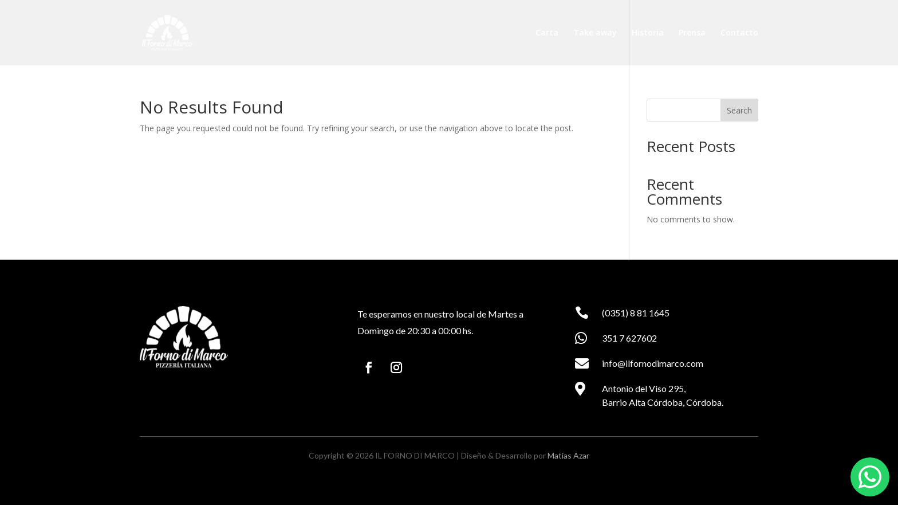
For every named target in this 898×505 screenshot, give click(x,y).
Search (739, 110)
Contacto (739, 33)
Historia (648, 33)
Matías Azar (568, 455)
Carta (546, 33)
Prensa (692, 33)
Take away (595, 33)
